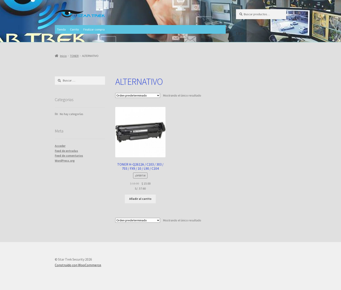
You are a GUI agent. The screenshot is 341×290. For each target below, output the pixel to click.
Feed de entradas (66, 151)
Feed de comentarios (69, 156)
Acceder (60, 146)
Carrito (74, 29)
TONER (74, 56)
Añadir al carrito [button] (140, 199)
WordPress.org (65, 161)
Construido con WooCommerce (78, 265)
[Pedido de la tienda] (137, 95)
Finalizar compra (94, 29)
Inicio (63, 56)
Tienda (61, 29)
